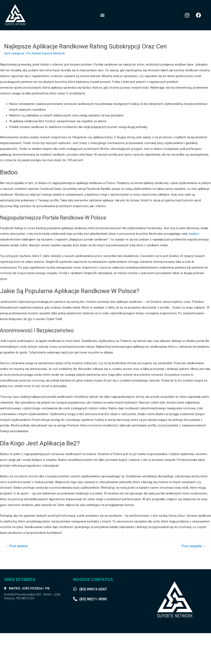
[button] (102, 15)
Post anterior (16, 546)
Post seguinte (193, 546)
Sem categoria (14, 53)
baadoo (194, 234)
